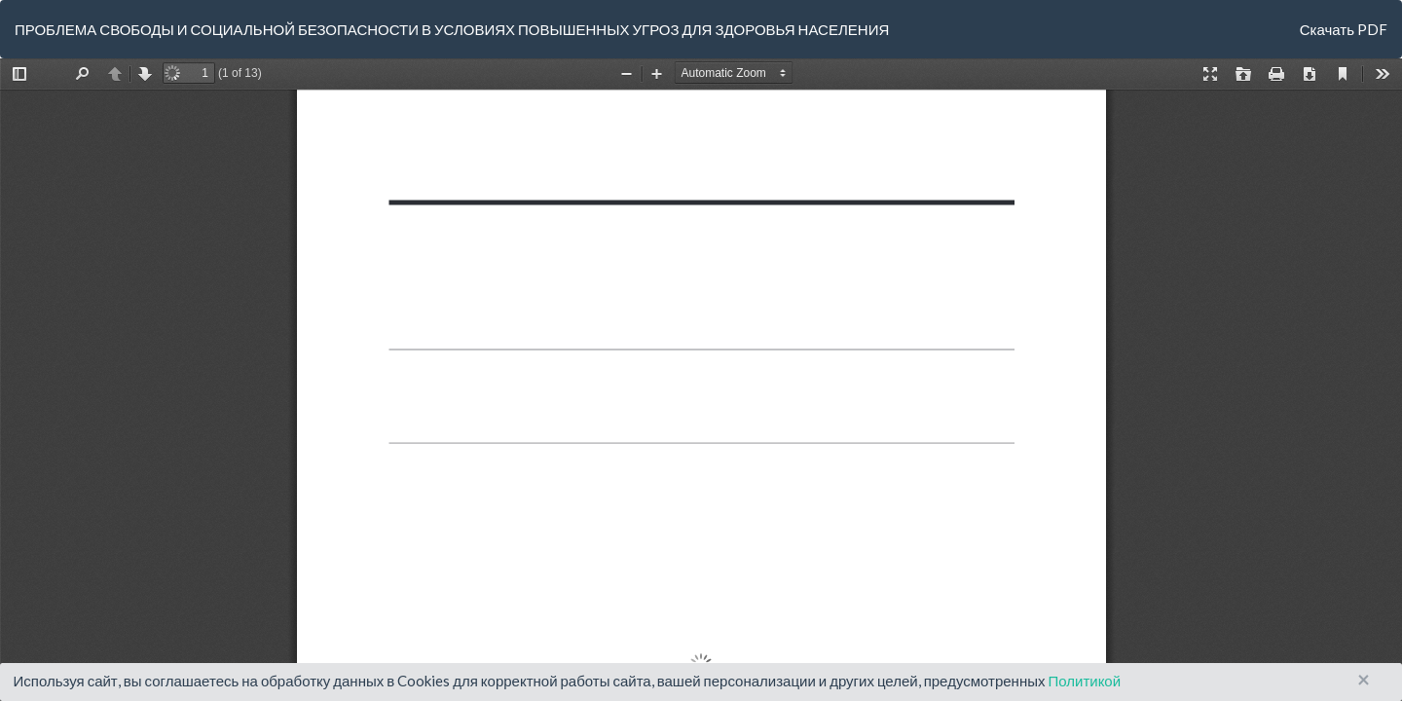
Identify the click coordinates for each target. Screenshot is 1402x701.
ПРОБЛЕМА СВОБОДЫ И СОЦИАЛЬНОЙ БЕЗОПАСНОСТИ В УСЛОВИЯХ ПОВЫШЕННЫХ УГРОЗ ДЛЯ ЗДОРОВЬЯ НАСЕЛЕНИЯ (452, 29)
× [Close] (1363, 680)
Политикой (1084, 680)
